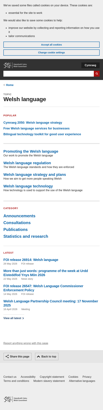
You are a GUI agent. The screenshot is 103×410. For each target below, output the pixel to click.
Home (9, 85)
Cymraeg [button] (90, 65)
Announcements (19, 216)
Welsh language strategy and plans (34, 174)
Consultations (17, 222)
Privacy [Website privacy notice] (87, 376)
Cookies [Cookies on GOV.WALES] (73, 376)
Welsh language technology (28, 186)
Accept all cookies (51, 44)
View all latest (12, 318)
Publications (15, 229)
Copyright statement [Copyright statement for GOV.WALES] (52, 376)
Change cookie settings (51, 52)
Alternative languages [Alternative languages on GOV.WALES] (82, 380)
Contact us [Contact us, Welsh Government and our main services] (9, 376)
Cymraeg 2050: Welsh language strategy (32, 122)
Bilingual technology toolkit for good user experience (42, 134)
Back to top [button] (48, 356)
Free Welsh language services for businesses (36, 128)
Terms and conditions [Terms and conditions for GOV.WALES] (16, 380)
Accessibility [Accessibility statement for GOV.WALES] (28, 376)
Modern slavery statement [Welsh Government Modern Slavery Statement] (49, 380)
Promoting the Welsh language (30, 151)
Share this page (19, 356)
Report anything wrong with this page (25, 343)
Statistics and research (25, 236)
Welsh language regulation (27, 163)
